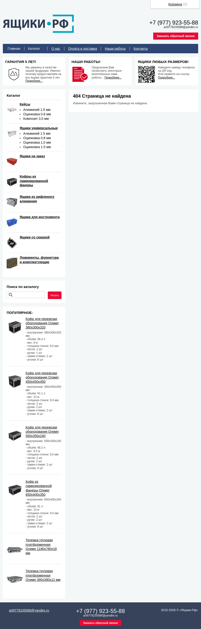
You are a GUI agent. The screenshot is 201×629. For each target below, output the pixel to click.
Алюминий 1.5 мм (36, 110)
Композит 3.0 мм (36, 119)
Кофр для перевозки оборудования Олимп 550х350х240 (42, 431)
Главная (14, 48)
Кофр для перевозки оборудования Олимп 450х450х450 (42, 377)
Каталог (34, 48)
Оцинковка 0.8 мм (37, 114)
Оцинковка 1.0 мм (37, 142)
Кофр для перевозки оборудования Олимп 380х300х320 (42, 323)
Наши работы (115, 48)
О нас (55, 48)
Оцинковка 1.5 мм (37, 147)
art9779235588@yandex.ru (29, 610)
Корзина (175, 4)
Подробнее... (34, 81)
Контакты (141, 48)
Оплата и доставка (82, 48)
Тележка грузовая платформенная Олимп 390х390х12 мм (43, 575)
